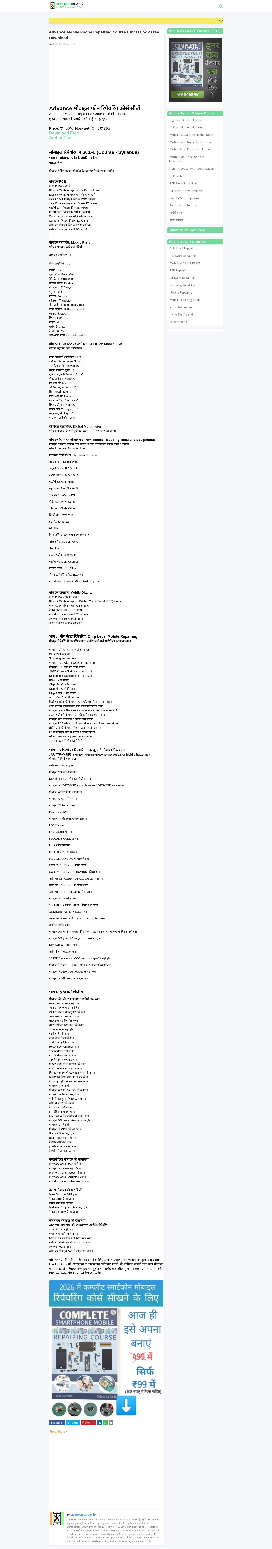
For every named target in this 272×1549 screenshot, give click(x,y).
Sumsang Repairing (182, 285)
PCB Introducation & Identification (192, 169)
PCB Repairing (179, 270)
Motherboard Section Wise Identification (187, 159)
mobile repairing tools (185, 300)
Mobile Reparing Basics (185, 263)
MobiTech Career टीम (66, 44)
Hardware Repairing (183, 256)
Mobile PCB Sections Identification (192, 135)
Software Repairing (182, 278)
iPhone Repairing (181, 292)
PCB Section (177, 176)
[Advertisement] (106, 76)
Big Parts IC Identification (186, 120)
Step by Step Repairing (184, 198)
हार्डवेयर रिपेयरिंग (178, 322)
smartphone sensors (183, 205)
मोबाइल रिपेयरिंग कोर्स (181, 307)
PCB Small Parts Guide (184, 183)
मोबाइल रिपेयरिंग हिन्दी (181, 314)
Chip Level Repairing (183, 248)
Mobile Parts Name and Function (191, 142)
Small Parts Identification (186, 191)
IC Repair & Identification (186, 127)
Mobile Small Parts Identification (191, 149)
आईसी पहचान (177, 213)
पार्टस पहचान (176, 220)
